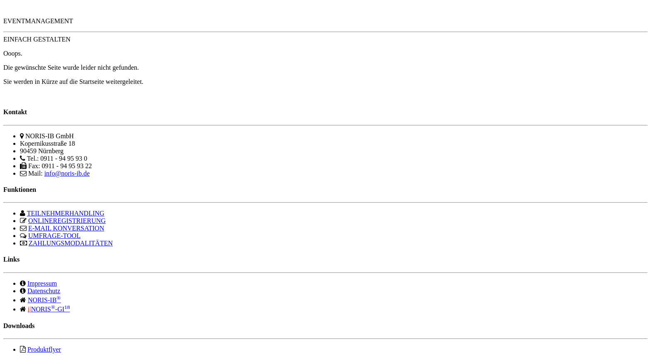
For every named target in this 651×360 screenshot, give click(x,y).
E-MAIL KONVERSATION (66, 228)
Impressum (42, 283)
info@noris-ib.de (67, 173)
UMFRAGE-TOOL (54, 235)
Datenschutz (43, 290)
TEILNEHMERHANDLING (66, 213)
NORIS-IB (44, 300)
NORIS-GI (49, 309)
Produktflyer (44, 349)
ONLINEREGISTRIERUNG (67, 220)
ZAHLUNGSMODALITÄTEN (71, 243)
